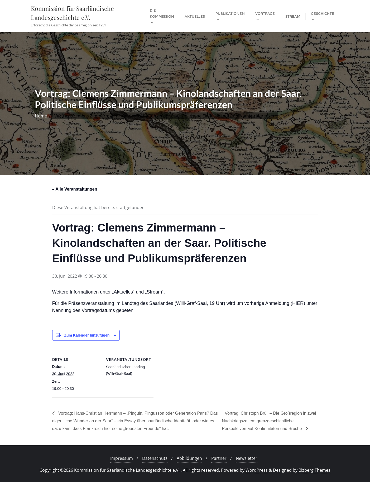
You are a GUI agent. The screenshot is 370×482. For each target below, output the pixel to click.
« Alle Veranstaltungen (74, 189)
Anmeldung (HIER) (285, 303)
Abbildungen (189, 458)
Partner (219, 458)
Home (41, 116)
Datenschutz (154, 458)
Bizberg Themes (314, 470)
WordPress (257, 470)
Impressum (121, 458)
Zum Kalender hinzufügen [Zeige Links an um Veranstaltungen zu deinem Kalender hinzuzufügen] (86, 335)
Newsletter (246, 458)
